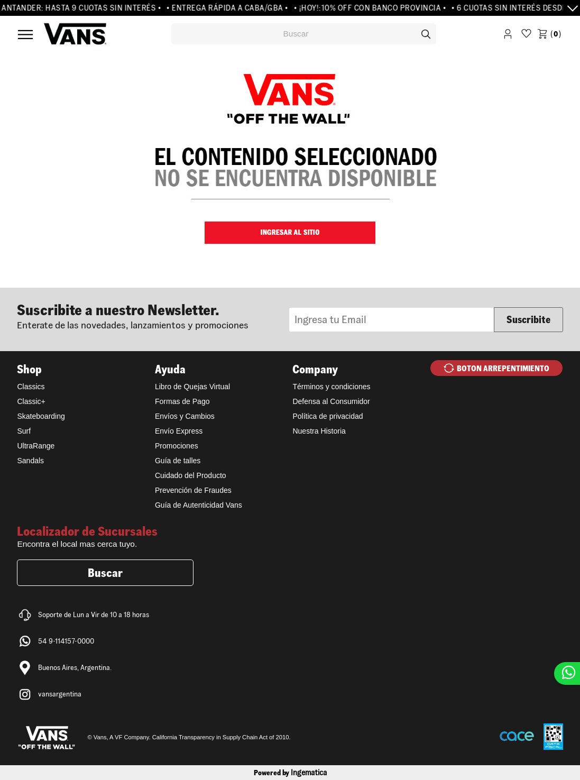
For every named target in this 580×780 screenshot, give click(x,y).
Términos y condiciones (331, 386)
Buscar (105, 572)
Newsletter (153, 315)
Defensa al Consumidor (331, 401)
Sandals (30, 460)
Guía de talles (177, 460)
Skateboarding (41, 416)
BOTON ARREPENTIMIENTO (503, 368)
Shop (29, 369)
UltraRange (35, 446)
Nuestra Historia (318, 431)
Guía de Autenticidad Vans (198, 505)
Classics (30, 386)
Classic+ (31, 401)
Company (315, 369)
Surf (24, 431)
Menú (25, 34)
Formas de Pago (182, 401)
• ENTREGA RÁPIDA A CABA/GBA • (231, 8)
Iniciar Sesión (507, 35)
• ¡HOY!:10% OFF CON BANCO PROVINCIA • (373, 8)
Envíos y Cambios (185, 416)
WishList (526, 35)
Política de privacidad (327, 416)
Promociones (176, 446)
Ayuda (170, 369)
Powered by (290, 772)
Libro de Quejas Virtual (192, 386)
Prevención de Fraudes (193, 490)
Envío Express (178, 431)
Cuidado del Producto (190, 475)
